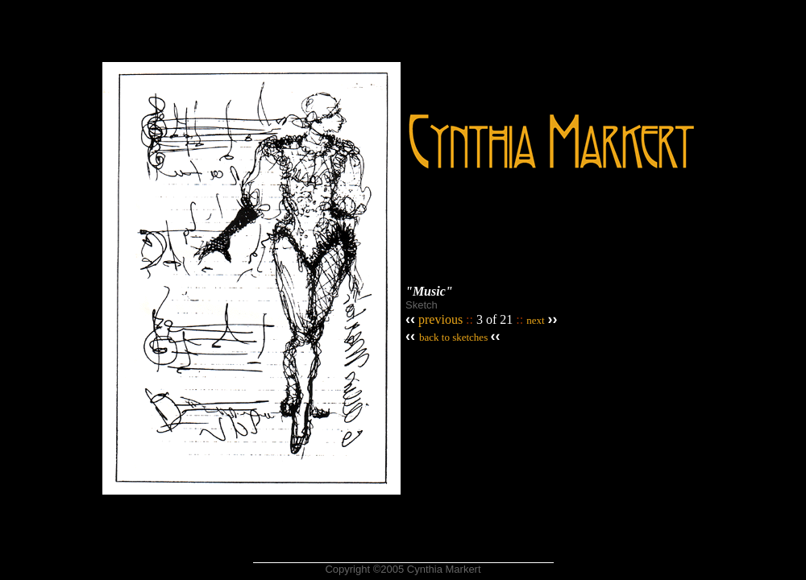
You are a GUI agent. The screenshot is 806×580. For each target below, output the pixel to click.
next (535, 320)
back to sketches (453, 337)
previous (439, 319)
